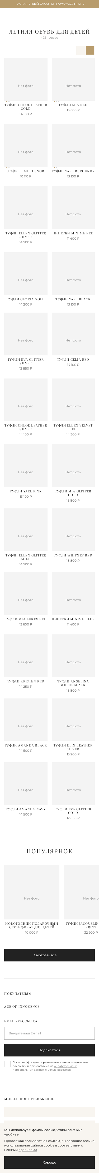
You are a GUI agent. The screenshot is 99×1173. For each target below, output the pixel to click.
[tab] (49, 993)
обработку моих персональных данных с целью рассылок (45, 1067)
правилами (27, 1150)
